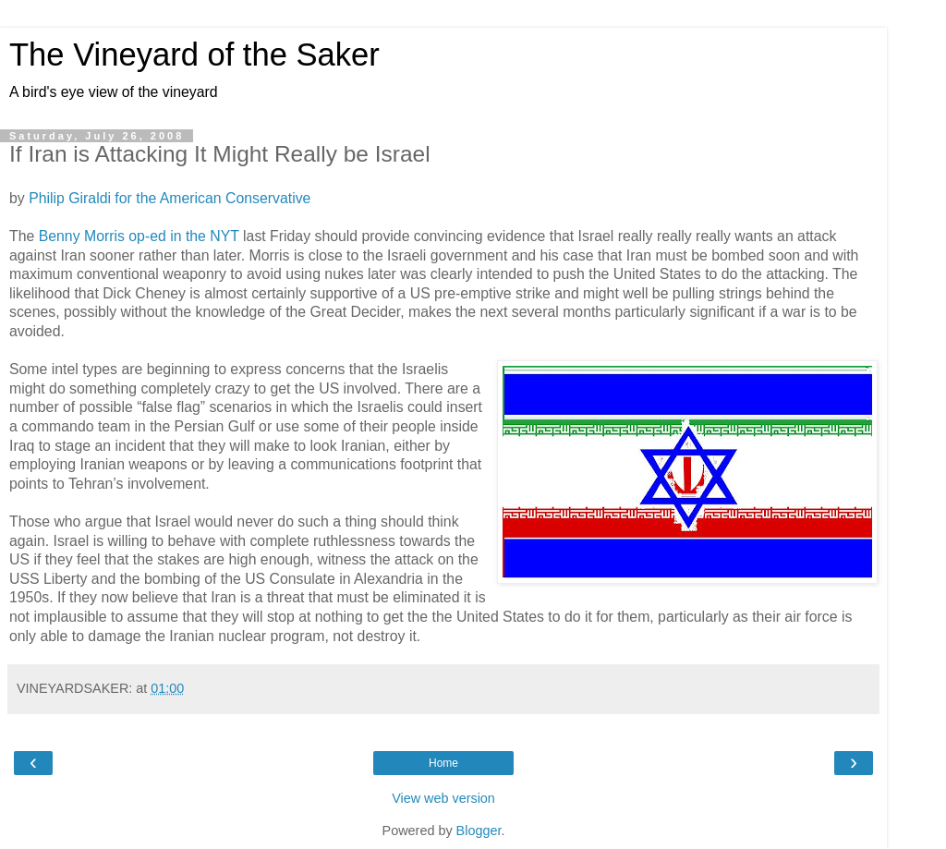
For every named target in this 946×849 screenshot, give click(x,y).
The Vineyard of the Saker (194, 54)
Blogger (479, 830)
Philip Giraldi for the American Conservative (169, 198)
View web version (443, 798)
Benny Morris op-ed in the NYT (139, 236)
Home (443, 763)
